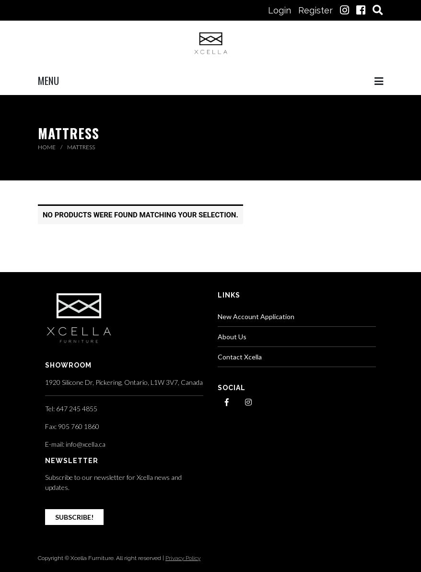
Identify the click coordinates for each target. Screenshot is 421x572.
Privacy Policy (182, 558)
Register (315, 10)
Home (47, 147)
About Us (232, 337)
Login (279, 10)
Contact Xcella (240, 357)
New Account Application (256, 316)
